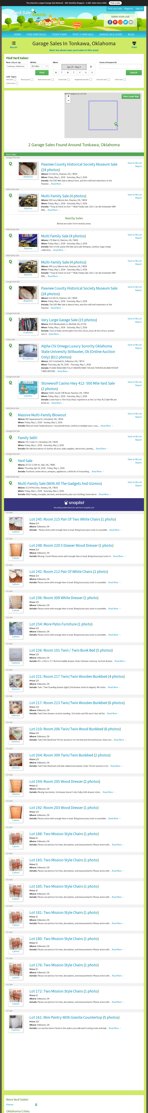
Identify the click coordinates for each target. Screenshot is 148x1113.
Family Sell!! (27, 437)
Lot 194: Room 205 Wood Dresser (56, 781)
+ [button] (68, 96)
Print (134, 45)
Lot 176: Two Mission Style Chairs (56, 964)
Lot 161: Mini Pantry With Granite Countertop (65, 1017)
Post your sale (115, 8)
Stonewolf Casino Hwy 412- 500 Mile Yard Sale (78, 383)
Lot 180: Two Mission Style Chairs (56, 938)
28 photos (50, 169)
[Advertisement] (74, 1062)
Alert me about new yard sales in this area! (73, 50)
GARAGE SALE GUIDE (110, 34)
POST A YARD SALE (83, 34)
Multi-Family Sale (55, 195)
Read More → (57, 183)
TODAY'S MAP (59, 34)
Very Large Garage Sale (59, 319)
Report (138, 166)
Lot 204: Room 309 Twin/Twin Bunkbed (61, 755)
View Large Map (131, 96)
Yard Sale (25, 460)
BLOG (131, 34)
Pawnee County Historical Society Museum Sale (79, 164)
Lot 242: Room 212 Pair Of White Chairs (60, 571)
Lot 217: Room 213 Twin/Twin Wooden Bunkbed (68, 702)
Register (129, 8)
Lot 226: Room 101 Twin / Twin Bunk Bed (62, 650)
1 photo (108, 519)
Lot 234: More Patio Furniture (53, 624)
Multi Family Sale (55, 235)
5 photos (104, 650)
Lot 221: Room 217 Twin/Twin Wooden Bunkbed (68, 676)
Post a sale (115, 3)
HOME (17, 34)
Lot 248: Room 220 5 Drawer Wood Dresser (63, 545)
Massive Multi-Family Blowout (42, 414)
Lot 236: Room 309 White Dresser (56, 597)
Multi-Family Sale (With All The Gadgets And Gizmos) (60, 483)
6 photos (116, 702)
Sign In (139, 8)
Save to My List (135, 163)
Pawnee (21, 1104)
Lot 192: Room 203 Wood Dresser (56, 807)
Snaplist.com (89, 507)
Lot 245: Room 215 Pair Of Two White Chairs (64, 519)
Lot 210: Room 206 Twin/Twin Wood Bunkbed (66, 728)
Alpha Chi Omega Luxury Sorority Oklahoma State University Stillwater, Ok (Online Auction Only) (78, 351)
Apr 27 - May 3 (74, 67)
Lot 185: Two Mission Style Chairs (56, 886)
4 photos (78, 195)
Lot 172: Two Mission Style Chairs (56, 991)
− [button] (68, 101)
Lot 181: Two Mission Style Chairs (56, 912)
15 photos (87, 319)
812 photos (61, 357)
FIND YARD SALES (36, 34)
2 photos (49, 388)
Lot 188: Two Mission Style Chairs (56, 833)
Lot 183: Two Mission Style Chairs (56, 859)
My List (14, 45)
